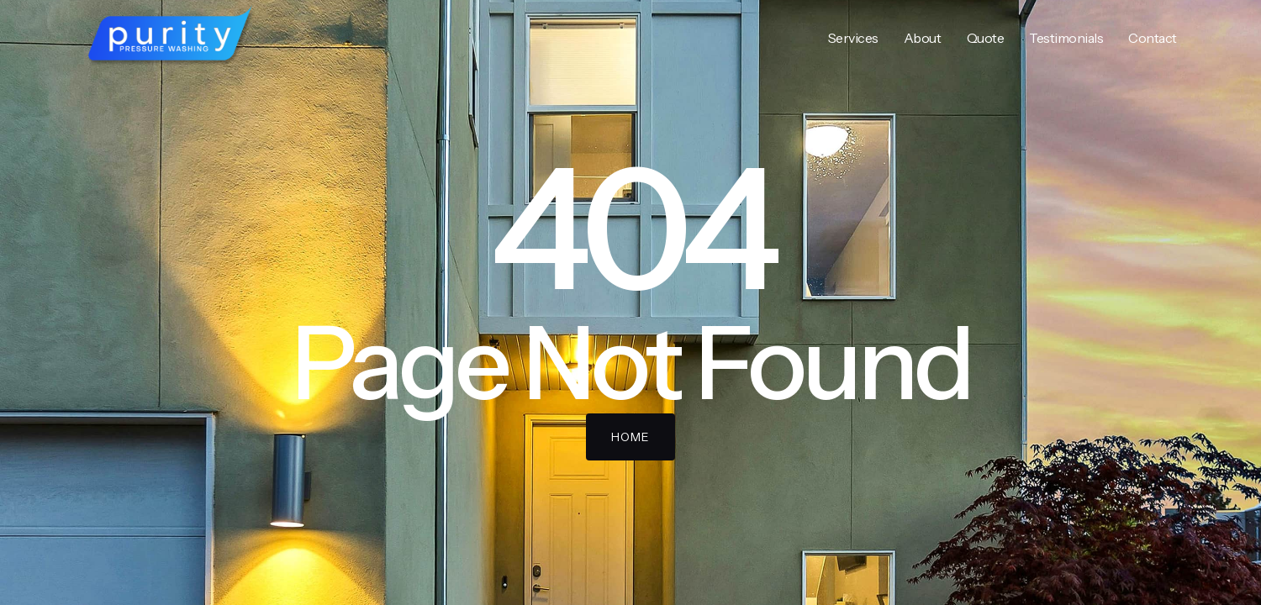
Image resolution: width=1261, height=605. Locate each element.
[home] (170, 37)
